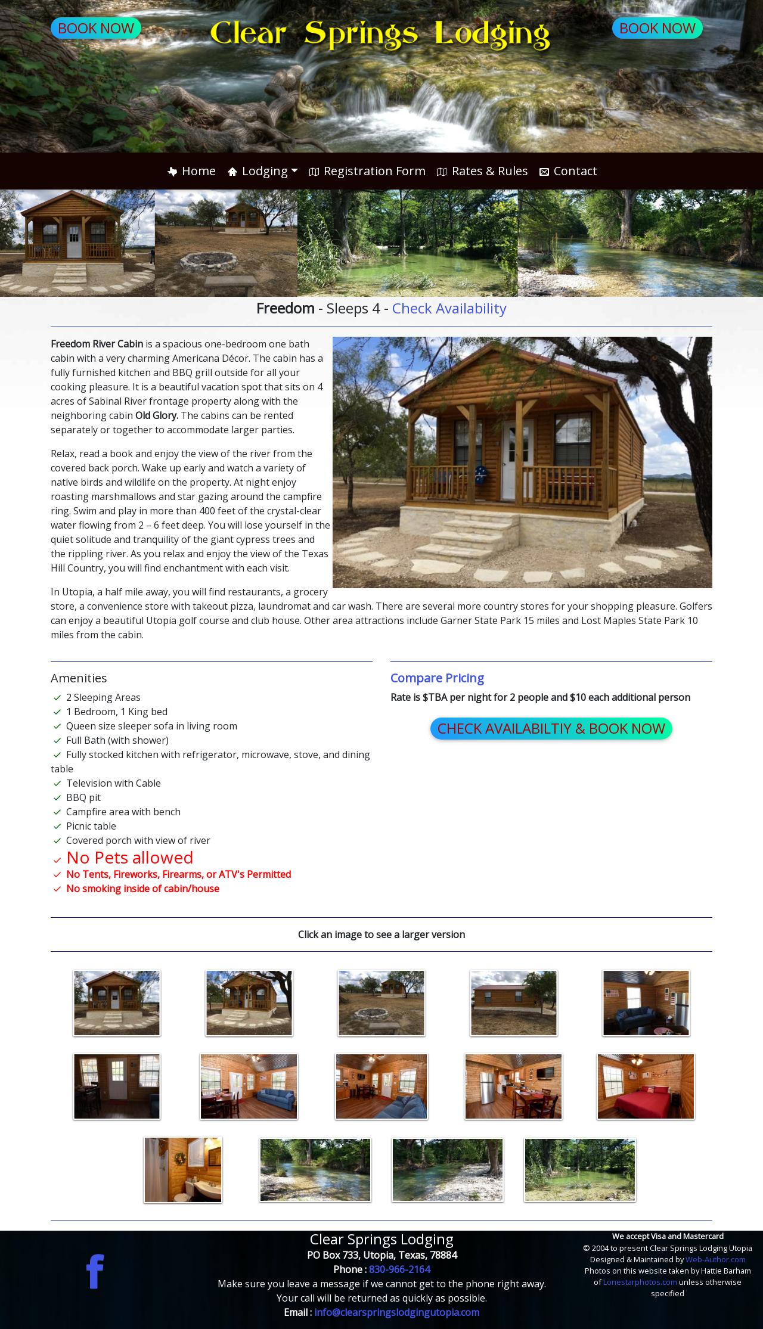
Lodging (256, 171)
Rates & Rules (481, 171)
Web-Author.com (716, 1259)
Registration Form (367, 171)
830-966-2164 (399, 1269)
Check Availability (449, 308)
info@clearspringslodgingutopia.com (396, 1312)
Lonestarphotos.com (641, 1282)
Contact (567, 171)
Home (191, 171)
